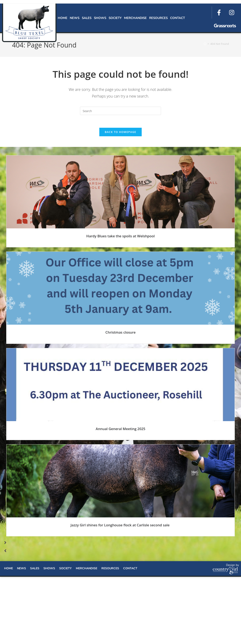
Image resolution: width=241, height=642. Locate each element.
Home (62, 18)
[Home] (205, 44)
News (74, 18)
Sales (86, 18)
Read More (120, 245)
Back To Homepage (120, 132)
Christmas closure (120, 332)
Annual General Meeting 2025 (120, 428)
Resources (158, 18)
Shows (100, 18)
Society (115, 18)
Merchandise (135, 18)
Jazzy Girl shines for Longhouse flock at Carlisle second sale (120, 525)
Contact (177, 18)
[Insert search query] (120, 111)
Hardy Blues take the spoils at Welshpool (120, 236)
